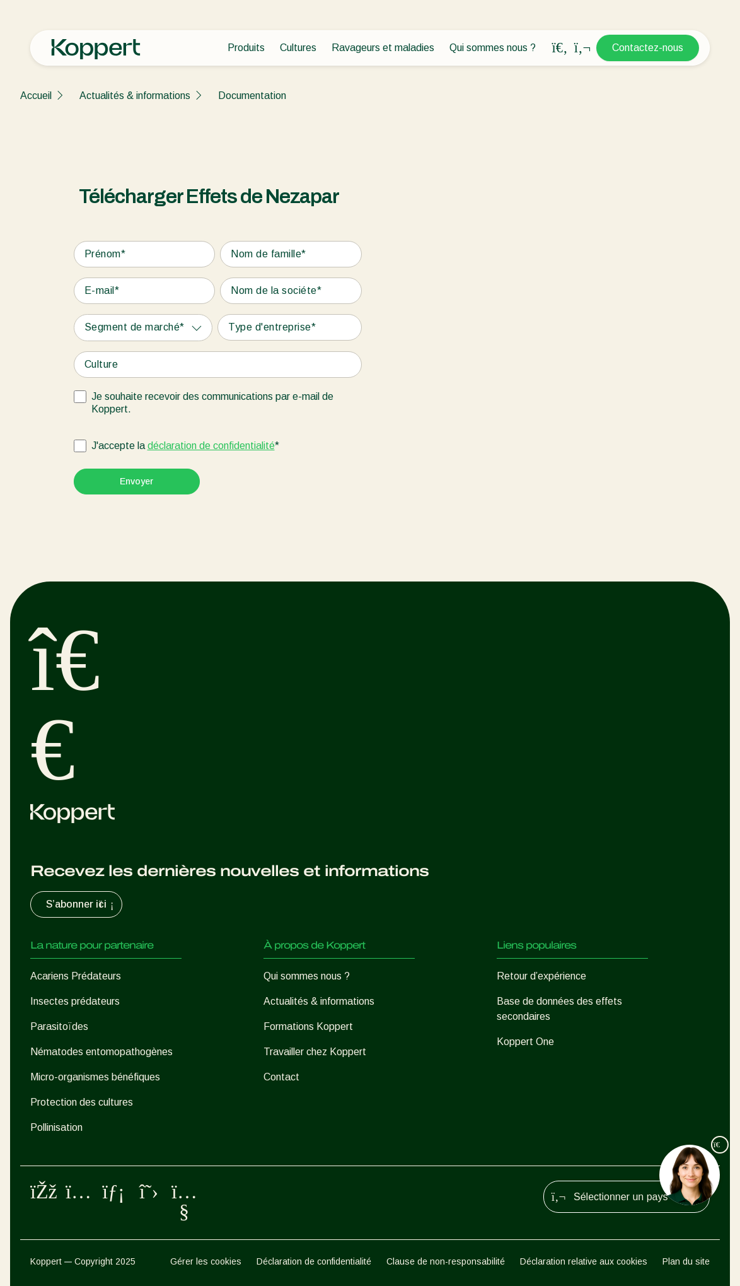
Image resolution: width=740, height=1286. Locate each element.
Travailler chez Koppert (314, 1051)
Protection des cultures (81, 1102)
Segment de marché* (134, 327)
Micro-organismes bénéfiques (95, 1077)
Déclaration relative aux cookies (583, 1261)
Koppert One (525, 1041)
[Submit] (137, 481)
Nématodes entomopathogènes (101, 1051)
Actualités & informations (134, 95)
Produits (246, 47)
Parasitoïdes (59, 1026)
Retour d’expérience (541, 976)
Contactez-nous (647, 47)
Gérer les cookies (205, 1261)
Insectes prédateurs (75, 1001)
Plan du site (686, 1261)
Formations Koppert (308, 1026)
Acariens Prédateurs (75, 976)
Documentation (252, 95)
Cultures (298, 47)
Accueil (36, 95)
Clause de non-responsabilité (445, 1261)
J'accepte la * (185, 446)
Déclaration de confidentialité (314, 1261)
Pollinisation (56, 1127)
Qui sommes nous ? (492, 47)
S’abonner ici (81, 904)
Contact (281, 1077)
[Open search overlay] (560, 48)
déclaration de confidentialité (211, 445)
